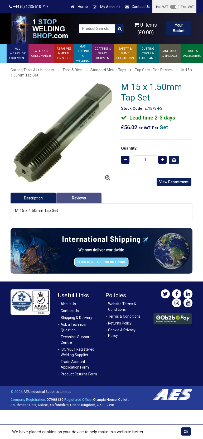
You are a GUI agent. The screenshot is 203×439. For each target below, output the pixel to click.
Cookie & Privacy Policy (122, 333)
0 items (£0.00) (145, 29)
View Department (173, 182)
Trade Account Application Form (75, 364)
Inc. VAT (162, 7)
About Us (68, 304)
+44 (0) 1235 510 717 (28, 6)
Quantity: (129, 148)
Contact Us (137, 6)
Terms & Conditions (124, 316)
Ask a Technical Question (73, 327)
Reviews (79, 198)
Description (33, 198)
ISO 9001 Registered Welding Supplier (77, 352)
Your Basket (179, 28)
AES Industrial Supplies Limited (47, 391)
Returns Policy (120, 323)
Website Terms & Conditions (122, 307)
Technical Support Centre (76, 340)
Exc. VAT (187, 7)
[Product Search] (119, 28)
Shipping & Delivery (76, 318)
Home (79, 6)
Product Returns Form (79, 374)
